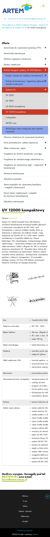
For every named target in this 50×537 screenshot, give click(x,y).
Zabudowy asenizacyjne (14, 202)
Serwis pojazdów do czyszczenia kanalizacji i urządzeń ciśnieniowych (22, 186)
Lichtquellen (11, 118)
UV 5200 (10, 95)
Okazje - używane (25, 511)
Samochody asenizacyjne (14, 53)
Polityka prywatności (25, 531)
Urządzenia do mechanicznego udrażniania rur (23, 159)
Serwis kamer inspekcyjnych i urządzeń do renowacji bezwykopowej (20, 194)
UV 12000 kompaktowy (16, 112)
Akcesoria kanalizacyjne (14, 174)
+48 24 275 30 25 (16, 19)
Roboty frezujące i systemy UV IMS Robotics (22, 70)
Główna (25, 496)
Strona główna (7, 25)
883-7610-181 (10, 477)
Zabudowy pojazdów (13, 179)
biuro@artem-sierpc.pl (36, 19)
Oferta (25, 506)
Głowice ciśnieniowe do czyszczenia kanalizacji (24, 137)
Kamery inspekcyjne (12, 65)
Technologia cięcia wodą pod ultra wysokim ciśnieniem (24, 130)
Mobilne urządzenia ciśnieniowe (17, 59)
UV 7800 (10, 101)
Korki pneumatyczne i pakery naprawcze (21, 143)
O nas (25, 501)
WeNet (35, 534)
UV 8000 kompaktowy (15, 106)
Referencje (25, 516)
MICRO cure (11, 123)
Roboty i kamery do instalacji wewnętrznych (24, 76)
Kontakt (25, 521)
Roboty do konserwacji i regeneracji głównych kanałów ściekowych (25, 82)
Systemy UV (11, 90)
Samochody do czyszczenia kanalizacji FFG (22, 48)
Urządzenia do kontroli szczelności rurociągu (23, 154)
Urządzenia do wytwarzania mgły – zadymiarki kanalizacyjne (23, 166)
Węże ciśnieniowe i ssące (14, 148)
